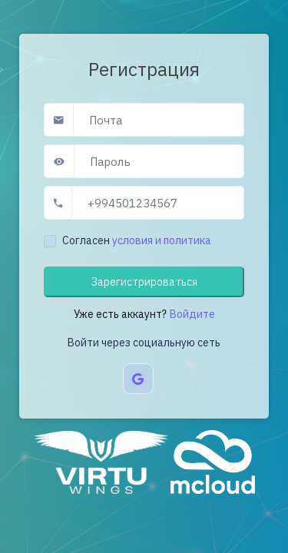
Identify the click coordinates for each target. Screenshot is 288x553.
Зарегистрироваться (144, 282)
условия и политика (161, 240)
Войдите (192, 314)
